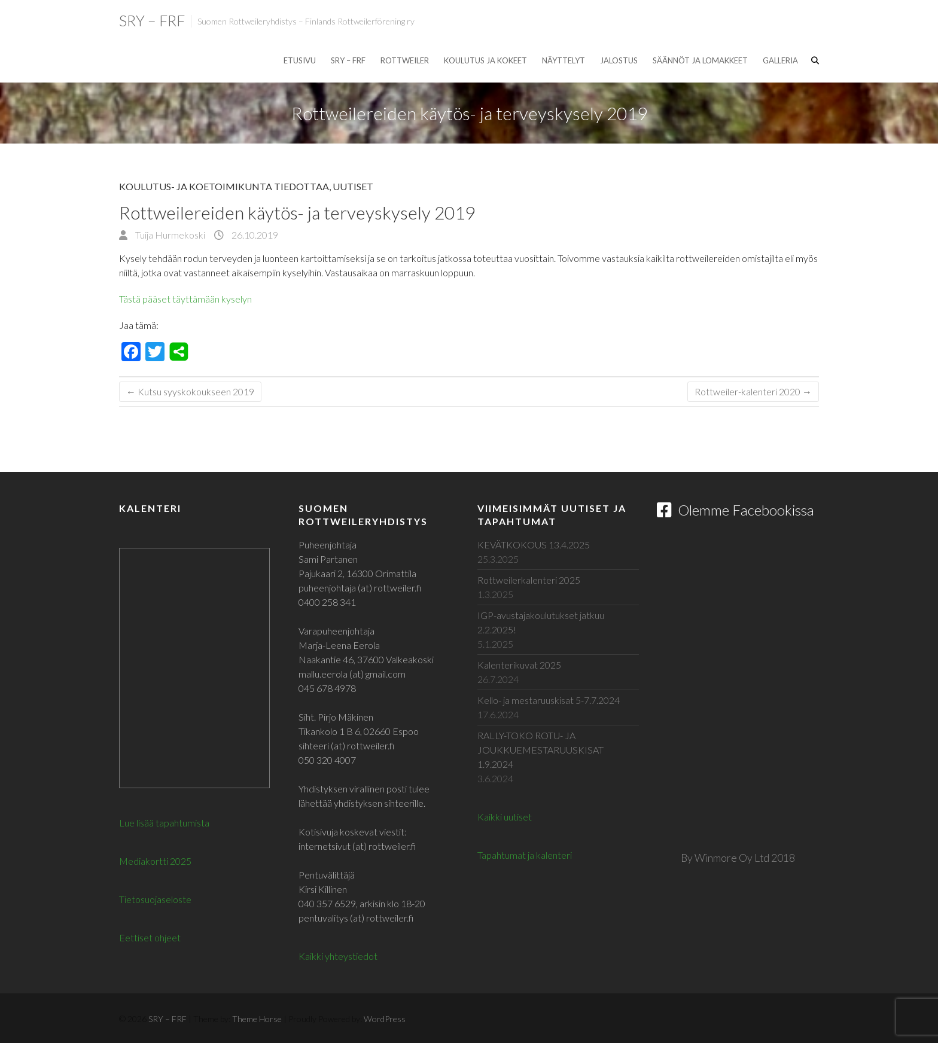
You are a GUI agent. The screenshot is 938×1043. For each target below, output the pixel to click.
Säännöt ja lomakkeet (700, 60)
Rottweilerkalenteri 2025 (528, 579)
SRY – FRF (152, 20)
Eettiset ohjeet (150, 937)
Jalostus (619, 60)
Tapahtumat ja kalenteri (524, 855)
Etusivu (300, 60)
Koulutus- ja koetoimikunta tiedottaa (224, 186)
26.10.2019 (254, 234)
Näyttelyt (563, 60)
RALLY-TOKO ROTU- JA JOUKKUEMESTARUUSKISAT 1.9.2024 (540, 750)
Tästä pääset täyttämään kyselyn (186, 298)
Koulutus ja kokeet (485, 60)
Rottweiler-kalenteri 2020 (753, 391)
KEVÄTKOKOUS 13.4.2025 (533, 544)
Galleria (780, 60)
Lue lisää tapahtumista (164, 822)
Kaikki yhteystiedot (338, 956)
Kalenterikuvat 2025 (519, 664)
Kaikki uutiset (504, 816)
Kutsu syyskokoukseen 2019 (190, 391)
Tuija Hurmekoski (169, 234)
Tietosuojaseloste (155, 899)
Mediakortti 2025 (155, 861)
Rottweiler (404, 60)
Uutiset (353, 186)
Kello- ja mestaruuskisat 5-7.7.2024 (548, 700)
